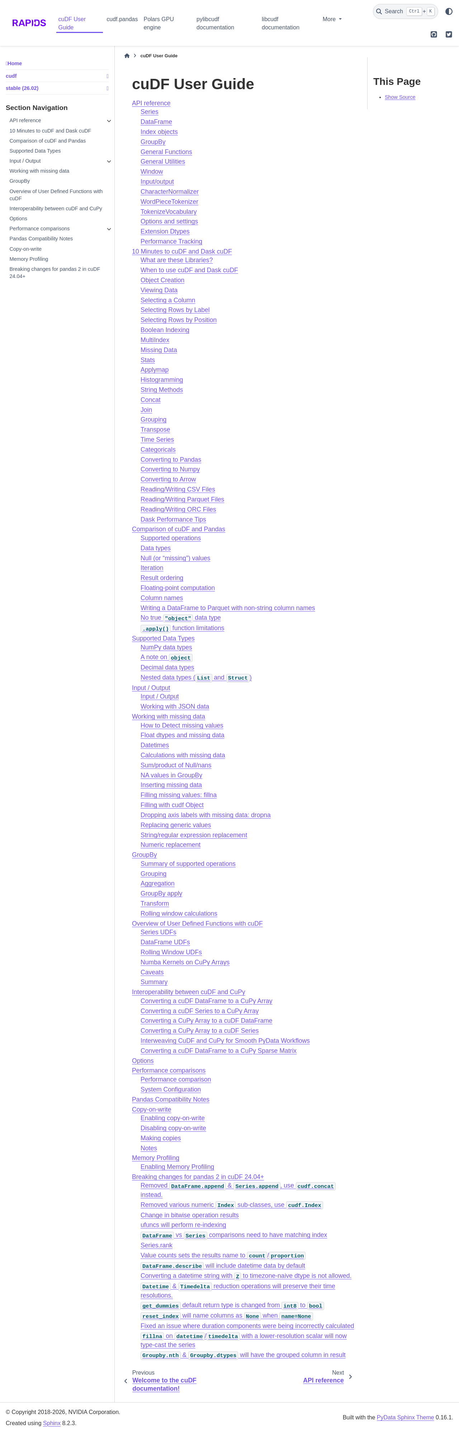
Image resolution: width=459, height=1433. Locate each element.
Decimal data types (167, 667)
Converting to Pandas (171, 459)
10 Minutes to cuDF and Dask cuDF (50, 131)
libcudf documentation (280, 23)
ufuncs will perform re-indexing (183, 1224)
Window (152, 171)
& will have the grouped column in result (243, 1354)
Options (18, 218)
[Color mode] (449, 11)
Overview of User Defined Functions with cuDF (56, 194)
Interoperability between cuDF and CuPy (55, 208)
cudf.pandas (122, 19)
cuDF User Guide (72, 23)
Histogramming (162, 379)
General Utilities (163, 161)
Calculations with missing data (183, 755)
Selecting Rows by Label (175, 309)
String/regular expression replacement (194, 835)
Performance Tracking (171, 241)
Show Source (400, 97)
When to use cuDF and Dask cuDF (189, 270)
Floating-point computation (178, 587)
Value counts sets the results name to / (223, 1255)
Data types (156, 548)
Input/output (157, 181)
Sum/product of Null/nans (176, 765)
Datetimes (155, 745)
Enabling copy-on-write (173, 1118)
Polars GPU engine (158, 23)
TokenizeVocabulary (169, 211)
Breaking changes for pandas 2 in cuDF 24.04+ (54, 272)
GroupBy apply (161, 893)
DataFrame (156, 121)
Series (149, 111)
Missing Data (159, 350)
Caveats (152, 972)
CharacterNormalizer (170, 191)
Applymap (155, 369)
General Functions (166, 151)
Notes (149, 1148)
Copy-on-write (25, 249)
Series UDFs (158, 932)
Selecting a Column (168, 300)
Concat (151, 399)
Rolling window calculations (179, 913)
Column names (162, 598)
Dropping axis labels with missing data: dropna (206, 815)
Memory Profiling (28, 259)
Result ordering (162, 577)
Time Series (157, 439)
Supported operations (171, 538)
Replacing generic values (176, 825)
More (330, 19)
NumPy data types (166, 647)
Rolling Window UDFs (171, 952)
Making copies (161, 1138)
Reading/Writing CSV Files (178, 489)
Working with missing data (39, 171)
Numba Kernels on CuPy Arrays (185, 962)
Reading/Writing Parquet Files (182, 499)
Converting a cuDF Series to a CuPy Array (200, 1011)
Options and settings (169, 221)
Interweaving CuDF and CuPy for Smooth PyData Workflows (225, 1040)
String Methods (162, 389)
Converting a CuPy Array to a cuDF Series (200, 1030)
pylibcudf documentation (215, 23)
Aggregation (158, 883)
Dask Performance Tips (173, 519)
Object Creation (162, 280)
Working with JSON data (175, 706)
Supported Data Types (35, 151)
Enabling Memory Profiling (177, 1166)
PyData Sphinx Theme (405, 1417)
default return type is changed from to (232, 1305)
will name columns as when (227, 1315)
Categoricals (158, 449)
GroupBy (19, 181)
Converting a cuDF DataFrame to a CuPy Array (207, 1001)
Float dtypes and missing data (182, 735)
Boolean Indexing (165, 330)
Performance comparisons (39, 228)
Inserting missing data (171, 785)
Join (146, 409)
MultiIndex (155, 340)
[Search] (405, 11)
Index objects (159, 131)
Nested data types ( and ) (196, 677)
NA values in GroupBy (171, 775)
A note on (167, 657)
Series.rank (156, 1245)
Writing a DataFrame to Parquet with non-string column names (228, 608)
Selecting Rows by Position (179, 319)
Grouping (153, 419)
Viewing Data (159, 290)
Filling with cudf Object (172, 805)
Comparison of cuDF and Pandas (47, 141)
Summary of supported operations (188, 863)
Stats (148, 360)
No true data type (181, 617)
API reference (25, 120)
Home (15, 63)
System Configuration (171, 1089)
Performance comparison (176, 1079)
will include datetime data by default (223, 1265)
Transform (155, 903)
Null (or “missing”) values (175, 558)
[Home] (126, 56)
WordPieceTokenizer (169, 201)
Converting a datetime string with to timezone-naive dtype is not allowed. (246, 1275)
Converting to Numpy (170, 469)
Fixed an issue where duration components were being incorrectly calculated (247, 1325)
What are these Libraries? (177, 260)
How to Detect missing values (182, 725)
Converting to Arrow (168, 479)
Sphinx (52, 1423)
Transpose (155, 429)
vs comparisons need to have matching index (234, 1234)
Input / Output (25, 161)
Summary (154, 982)
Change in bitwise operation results (190, 1215)
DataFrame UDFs (165, 942)
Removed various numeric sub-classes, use (232, 1204)
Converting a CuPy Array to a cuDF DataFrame (207, 1020)
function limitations (182, 628)
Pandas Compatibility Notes (41, 238)
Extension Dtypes (165, 231)
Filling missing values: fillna (179, 795)
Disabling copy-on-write (173, 1128)
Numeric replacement (170, 844)
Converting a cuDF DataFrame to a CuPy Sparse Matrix (219, 1050)
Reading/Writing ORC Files (178, 509)
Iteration (152, 567)
